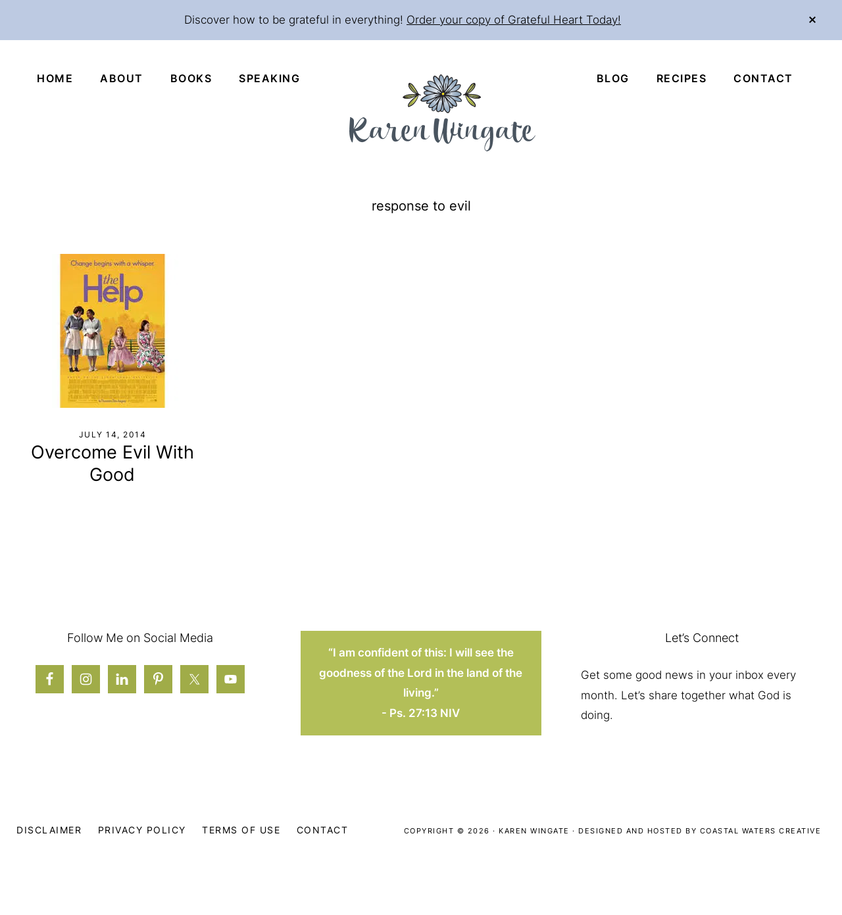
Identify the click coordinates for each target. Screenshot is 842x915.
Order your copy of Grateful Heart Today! (514, 19)
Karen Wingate (534, 830)
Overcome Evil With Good (112, 463)
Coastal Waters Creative (761, 830)
